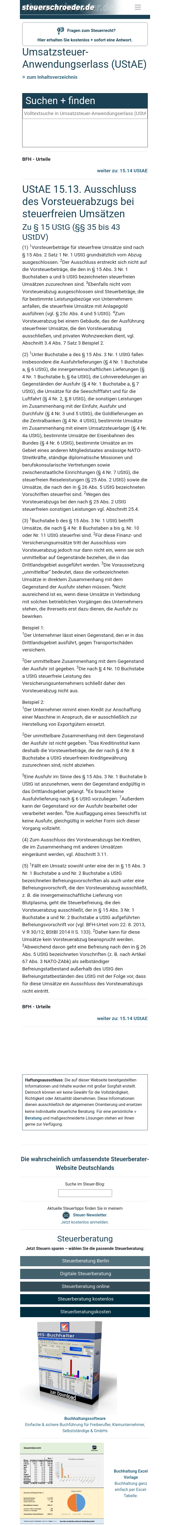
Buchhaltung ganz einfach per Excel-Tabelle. (131, 1483)
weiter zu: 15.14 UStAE (122, 171)
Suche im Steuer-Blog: (85, 1184)
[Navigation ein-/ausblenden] (138, 7)
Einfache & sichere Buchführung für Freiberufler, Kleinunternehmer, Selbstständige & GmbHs (85, 1424)
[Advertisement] (85, 134)
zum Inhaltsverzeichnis (52, 77)
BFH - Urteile (36, 159)
